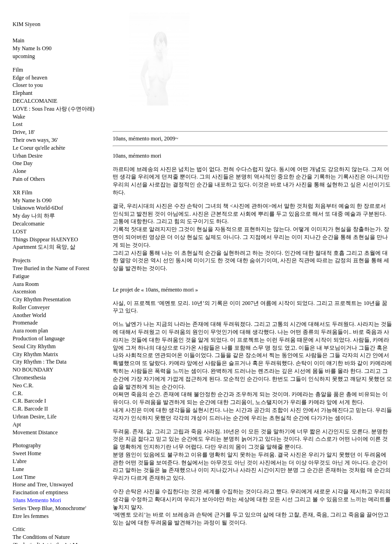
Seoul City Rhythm (34, 346)
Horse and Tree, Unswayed (43, 484)
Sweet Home (27, 453)
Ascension (24, 291)
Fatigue (21, 276)
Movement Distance (35, 432)
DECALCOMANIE (35, 101)
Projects (22, 260)
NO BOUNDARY (33, 369)
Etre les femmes (30, 516)
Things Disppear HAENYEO (45, 239)
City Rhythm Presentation (42, 299)
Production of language (39, 338)
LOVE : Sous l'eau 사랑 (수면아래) (54, 109)
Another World (29, 315)
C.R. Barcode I (29, 401)
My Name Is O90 (32, 48)
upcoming (24, 56)
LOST (20, 231)
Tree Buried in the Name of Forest (51, 268)
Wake (19, 116)
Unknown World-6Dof (38, 208)
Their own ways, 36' (35, 140)
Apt (17, 424)
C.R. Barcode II (30, 408)
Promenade (25, 322)
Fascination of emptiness (40, 492)
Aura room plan (30, 330)
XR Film (22, 192)
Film (18, 69)
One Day (23, 163)
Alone (19, 171)
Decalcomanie (29, 223)
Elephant (23, 93)
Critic (19, 529)
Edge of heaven (30, 77)
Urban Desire (27, 156)
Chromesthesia (29, 377)
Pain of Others (29, 179)
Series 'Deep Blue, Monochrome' (49, 508)
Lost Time (24, 477)
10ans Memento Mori (37, 500)
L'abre (20, 461)
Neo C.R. (23, 385)
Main (18, 40)
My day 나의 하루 (34, 215)
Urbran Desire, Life (34, 416)
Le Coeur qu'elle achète (39, 148)
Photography (27, 445)
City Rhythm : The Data (40, 361)
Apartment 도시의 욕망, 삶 (44, 247)
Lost (17, 124)
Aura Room (26, 284)
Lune (18, 469)
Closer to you (28, 85)
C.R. (18, 393)
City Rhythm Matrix (35, 354)
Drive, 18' (23, 132)
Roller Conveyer (31, 307)
